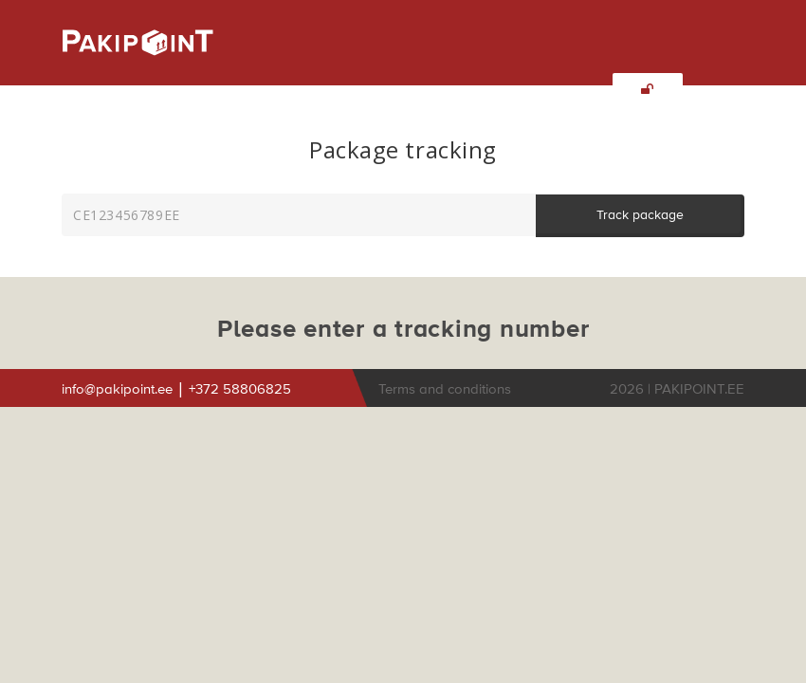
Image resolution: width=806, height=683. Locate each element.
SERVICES (201, 90)
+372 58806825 (240, 389)
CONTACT (475, 90)
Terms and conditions (446, 389)
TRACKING (561, 90)
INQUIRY (281, 90)
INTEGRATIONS (376, 90)
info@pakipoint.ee (119, 389)
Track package (640, 215)
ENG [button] (119, 128)
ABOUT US (116, 90)
